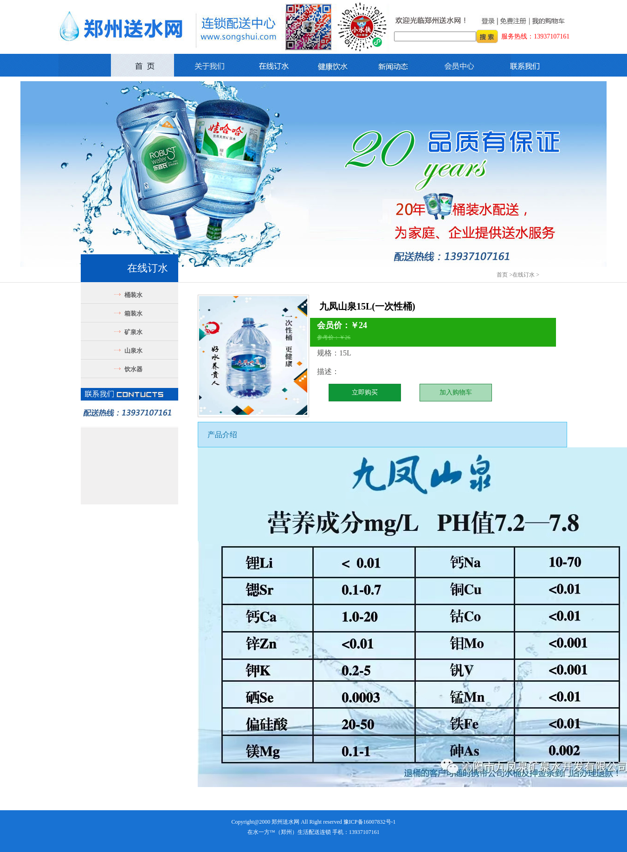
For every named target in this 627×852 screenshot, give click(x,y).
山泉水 (133, 350)
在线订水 (523, 274)
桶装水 (133, 294)
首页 (502, 274)
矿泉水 (133, 332)
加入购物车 (456, 392)
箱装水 (133, 313)
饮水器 (133, 369)
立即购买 (365, 392)
